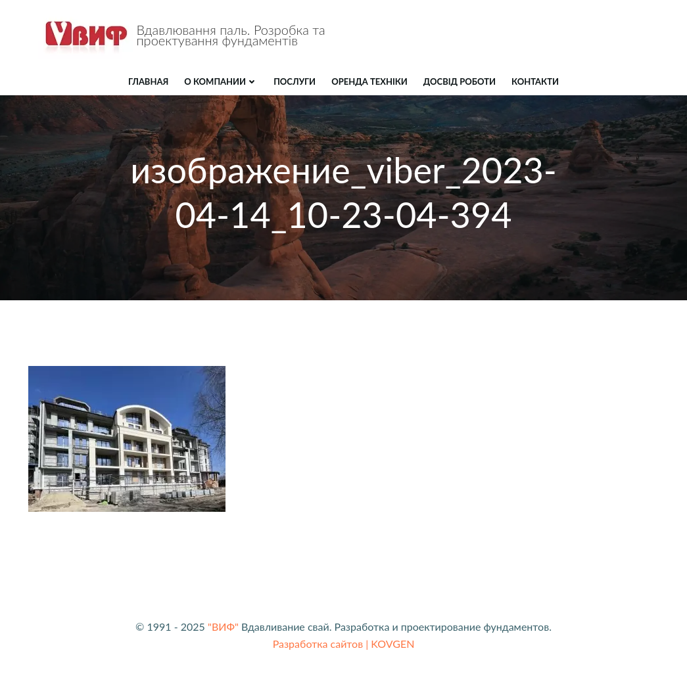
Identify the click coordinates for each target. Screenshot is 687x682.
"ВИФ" (223, 626)
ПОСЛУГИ (294, 81)
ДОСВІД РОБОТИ (459, 81)
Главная (148, 81)
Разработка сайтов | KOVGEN (344, 643)
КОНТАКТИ (535, 81)
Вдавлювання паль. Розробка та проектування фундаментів (231, 34)
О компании (221, 81)
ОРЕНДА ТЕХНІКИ (369, 81)
